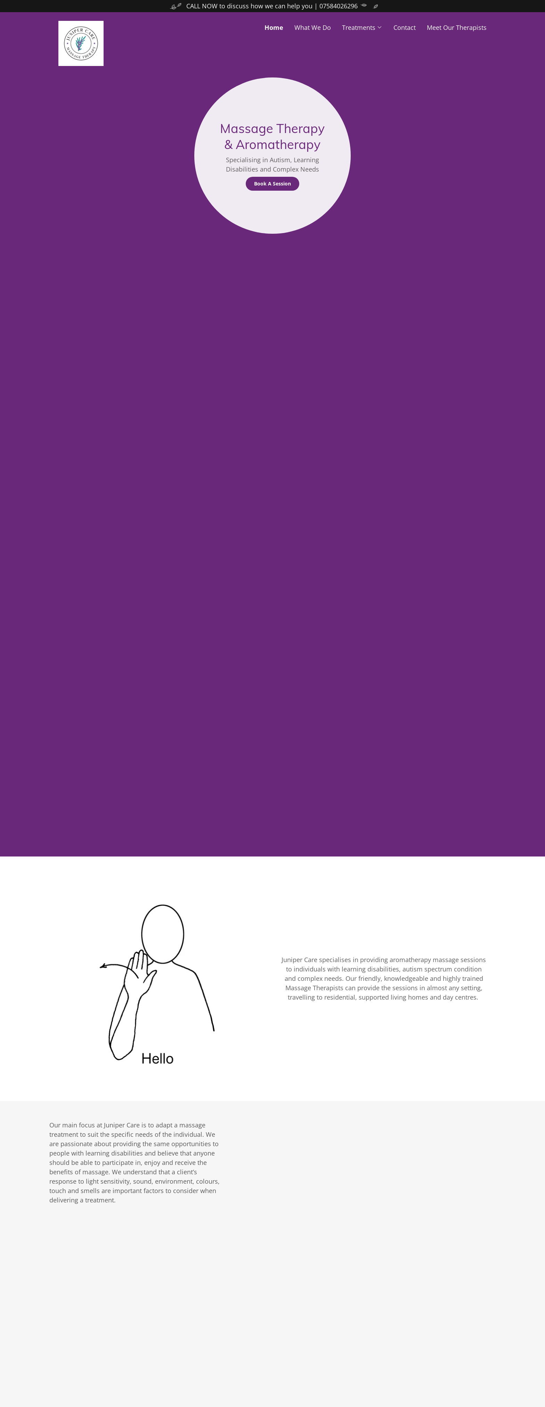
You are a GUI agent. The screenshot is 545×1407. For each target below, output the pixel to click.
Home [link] (274, 27)
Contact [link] (404, 27)
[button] (362, 27)
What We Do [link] (312, 27)
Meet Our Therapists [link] (457, 27)
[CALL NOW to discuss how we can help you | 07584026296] (272, 6)
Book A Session (272, 183)
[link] (111, 24)
